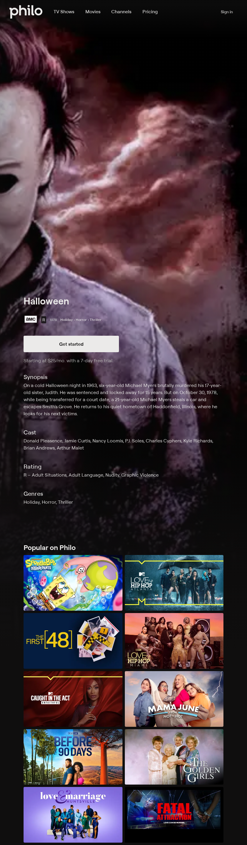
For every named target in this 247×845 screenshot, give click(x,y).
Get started (71, 344)
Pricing (150, 11)
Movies (92, 11)
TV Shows (64, 11)
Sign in (227, 11)
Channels (121, 11)
